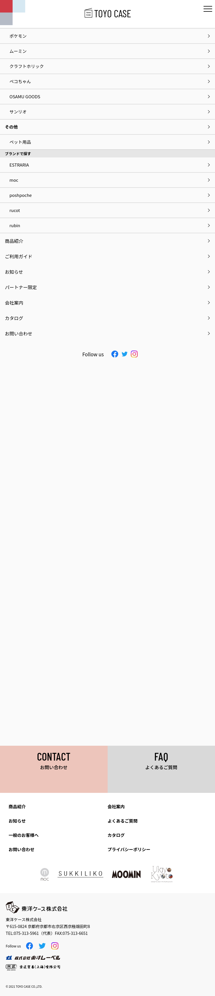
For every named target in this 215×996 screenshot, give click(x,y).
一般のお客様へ (24, 835)
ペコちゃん (20, 81)
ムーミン (18, 51)
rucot (14, 210)
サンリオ (18, 112)
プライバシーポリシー (129, 849)
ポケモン (18, 36)
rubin (14, 225)
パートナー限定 (21, 287)
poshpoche (20, 195)
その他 (11, 127)
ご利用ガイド (18, 256)
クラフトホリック (26, 66)
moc (13, 180)
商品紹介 (17, 806)
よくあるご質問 (123, 821)
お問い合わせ (21, 849)
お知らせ (17, 821)
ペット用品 (20, 142)
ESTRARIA (19, 165)
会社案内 (116, 806)
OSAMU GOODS (24, 96)
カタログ (116, 835)
